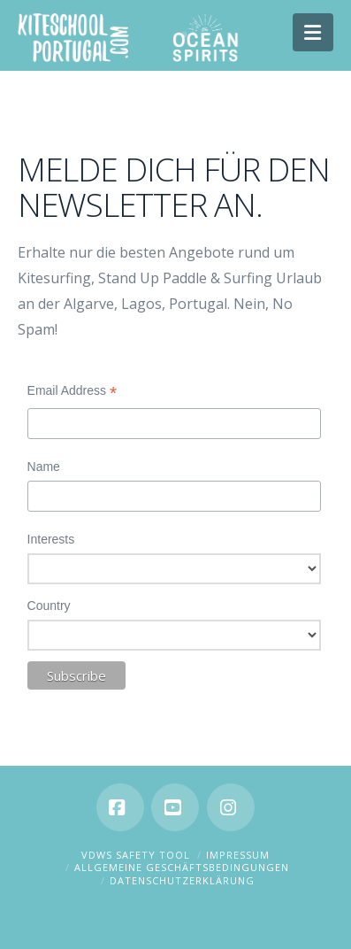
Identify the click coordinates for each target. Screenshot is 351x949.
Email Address (72, 392)
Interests (51, 539)
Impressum (238, 854)
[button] (313, 32)
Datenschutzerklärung (182, 880)
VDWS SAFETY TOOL (135, 854)
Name (43, 466)
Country (49, 605)
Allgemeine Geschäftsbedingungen (181, 867)
